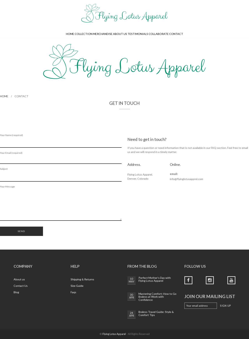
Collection (83, 33)
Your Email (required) (61, 157)
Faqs (73, 292)
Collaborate (159, 33)
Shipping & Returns (82, 279)
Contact (176, 33)
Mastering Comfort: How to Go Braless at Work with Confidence (157, 296)
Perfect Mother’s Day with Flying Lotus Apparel (155, 279)
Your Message (61, 203)
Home (70, 33)
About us (120, 33)
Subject (61, 174)
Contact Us (21, 285)
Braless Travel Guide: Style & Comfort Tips (156, 313)
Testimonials (138, 33)
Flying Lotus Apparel (114, 333)
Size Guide (77, 285)
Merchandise (102, 33)
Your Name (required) (61, 141)
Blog (16, 292)
